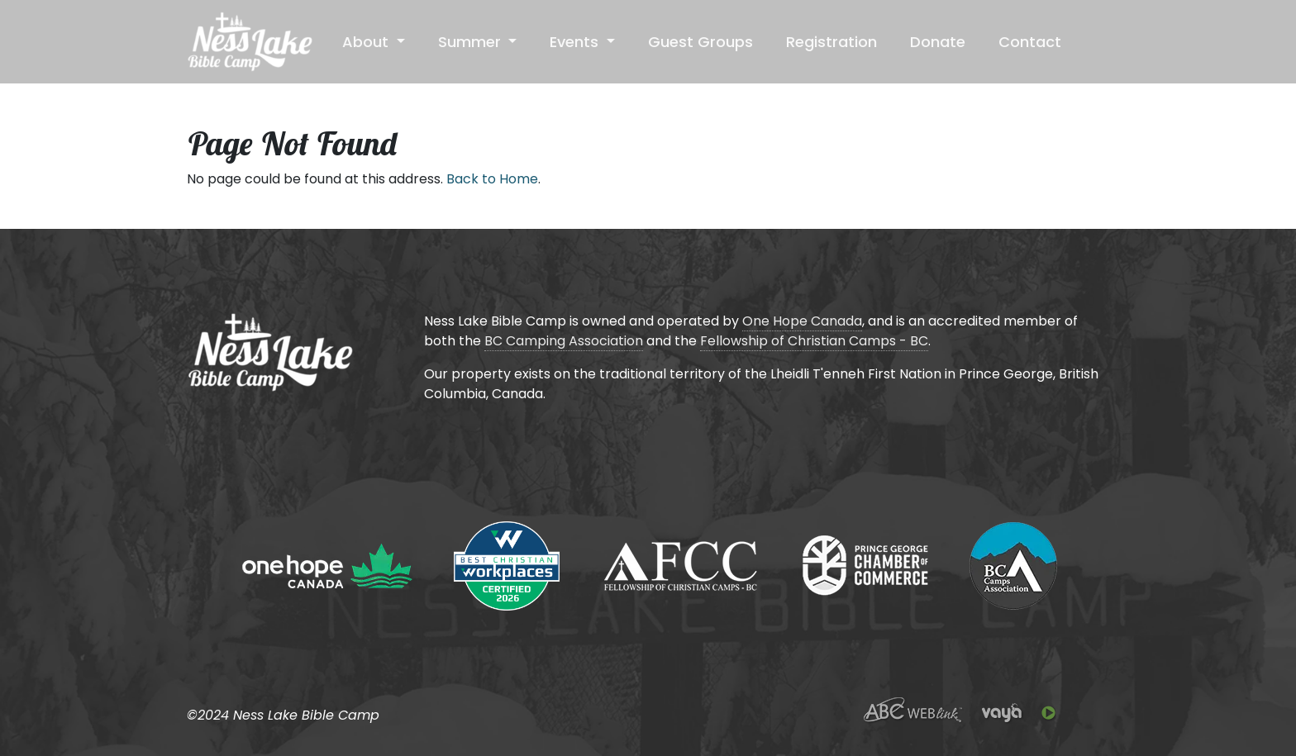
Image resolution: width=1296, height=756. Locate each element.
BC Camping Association (563, 340)
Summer (471, 41)
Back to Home (492, 178)
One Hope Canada (802, 320)
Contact (1029, 41)
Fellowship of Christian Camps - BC (814, 340)
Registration (831, 41)
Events (576, 41)
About (367, 41)
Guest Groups (700, 41)
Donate (937, 41)
